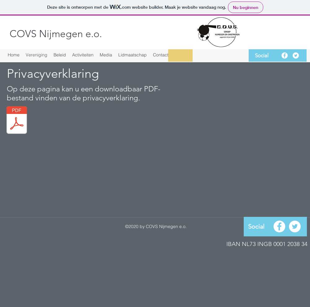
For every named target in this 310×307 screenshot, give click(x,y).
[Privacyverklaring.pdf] (16, 120)
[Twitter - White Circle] (296, 55)
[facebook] (285, 55)
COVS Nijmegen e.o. (56, 34)
